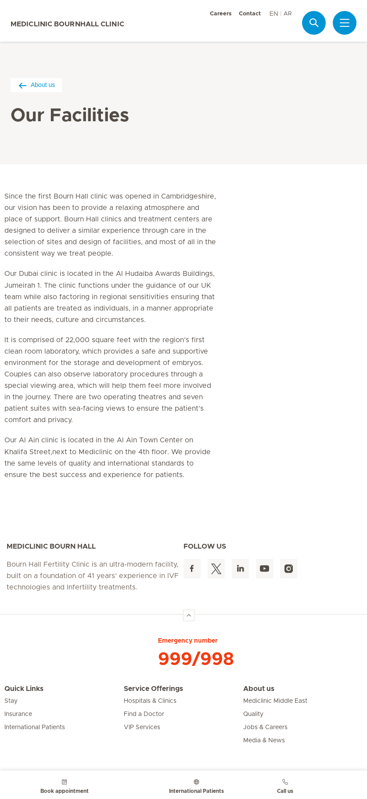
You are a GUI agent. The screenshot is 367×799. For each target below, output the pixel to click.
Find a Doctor (144, 714)
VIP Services (142, 727)
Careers (221, 14)
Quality (253, 714)
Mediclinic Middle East (275, 701)
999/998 (196, 659)
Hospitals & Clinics (150, 701)
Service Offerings (153, 688)
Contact (250, 14)
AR (287, 14)
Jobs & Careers (265, 727)
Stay (11, 701)
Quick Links (23, 688)
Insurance (18, 714)
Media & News (264, 741)
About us (36, 85)
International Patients (34, 727)
